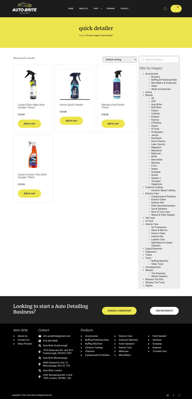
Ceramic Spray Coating (163, 190)
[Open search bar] (165, 8)
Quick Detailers (159, 208)
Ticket (148, 254)
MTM (154, 156)
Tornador (156, 181)
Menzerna (156, 150)
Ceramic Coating (154, 187)
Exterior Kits (157, 202)
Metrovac (156, 153)
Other (154, 86)
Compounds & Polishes (163, 196)
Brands (149, 95)
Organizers (151, 251)
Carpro (154, 110)
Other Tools (157, 264)
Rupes (154, 168)
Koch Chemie (158, 141)
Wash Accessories (161, 89)
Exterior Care (152, 193)
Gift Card (150, 218)
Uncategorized (153, 267)
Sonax (154, 175)
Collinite (155, 113)
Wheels (149, 270)
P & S (154, 165)
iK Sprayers (157, 132)
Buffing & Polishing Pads (164, 79)
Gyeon (154, 125)
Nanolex (155, 162)
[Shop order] (120, 59)
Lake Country (158, 144)
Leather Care (158, 239)
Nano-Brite (157, 159)
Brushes (155, 76)
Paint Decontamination (163, 205)
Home (81, 35)
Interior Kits (157, 236)
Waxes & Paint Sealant (163, 214)
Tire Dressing (158, 273)
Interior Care (151, 224)
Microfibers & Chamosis (163, 82)
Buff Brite (156, 107)
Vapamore (156, 184)
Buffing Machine (159, 261)
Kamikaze (156, 138)
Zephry (149, 285)
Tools (148, 258)
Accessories (151, 73)
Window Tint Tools (155, 282)
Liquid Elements (153, 248)
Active (148, 92)
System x (156, 178)
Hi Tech (155, 129)
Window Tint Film (154, 279)
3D (152, 98)
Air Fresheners (159, 227)
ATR (153, 101)
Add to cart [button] (29, 123)
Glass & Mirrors (159, 230)
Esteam (155, 116)
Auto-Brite (156, 104)
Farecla (155, 119)
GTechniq (156, 122)
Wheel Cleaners (159, 276)
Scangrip (156, 171)
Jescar (154, 135)
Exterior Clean (158, 199)
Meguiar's (156, 147)
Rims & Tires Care (160, 211)
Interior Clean (158, 233)
